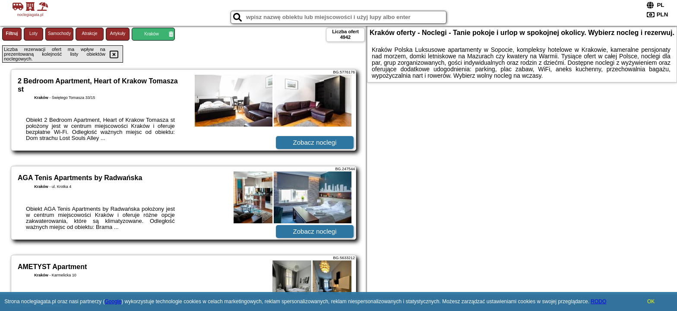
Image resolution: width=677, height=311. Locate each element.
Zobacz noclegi (315, 142)
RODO (598, 301)
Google (112, 301)
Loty (33, 33)
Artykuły (118, 33)
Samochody (59, 33)
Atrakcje (89, 33)
